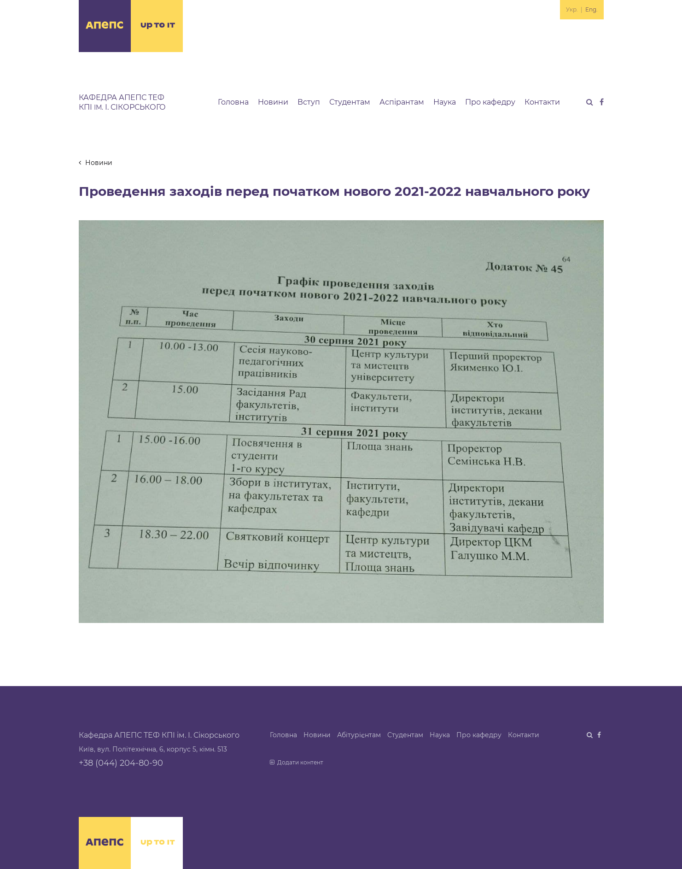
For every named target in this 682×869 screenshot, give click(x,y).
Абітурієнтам (359, 735)
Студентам (349, 102)
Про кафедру (490, 102)
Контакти (542, 102)
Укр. (572, 9)
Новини (273, 102)
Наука (444, 102)
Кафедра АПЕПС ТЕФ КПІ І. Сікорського (122, 102)
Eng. (591, 9)
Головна (233, 102)
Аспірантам (401, 102)
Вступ (308, 102)
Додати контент (297, 762)
